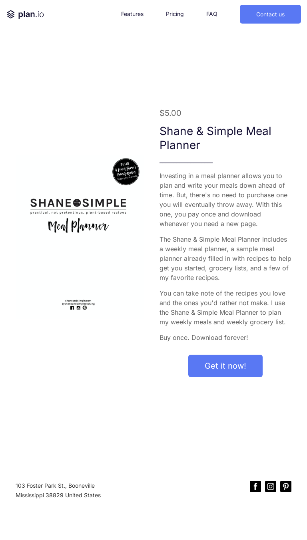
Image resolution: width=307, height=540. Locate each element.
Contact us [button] (270, 14)
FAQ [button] (211, 13)
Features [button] (132, 13)
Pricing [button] (175, 13)
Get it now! (225, 366)
